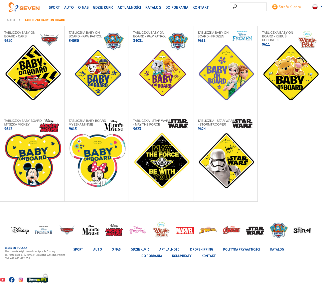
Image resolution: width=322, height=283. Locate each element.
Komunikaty (182, 256)
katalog (153, 7)
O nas (83, 7)
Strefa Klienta (286, 6)
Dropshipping (201, 249)
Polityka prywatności (241, 249)
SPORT (54, 7)
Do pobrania (176, 7)
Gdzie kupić (103, 7)
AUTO (69, 7)
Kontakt (201, 7)
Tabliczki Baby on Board (44, 20)
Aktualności (129, 7)
